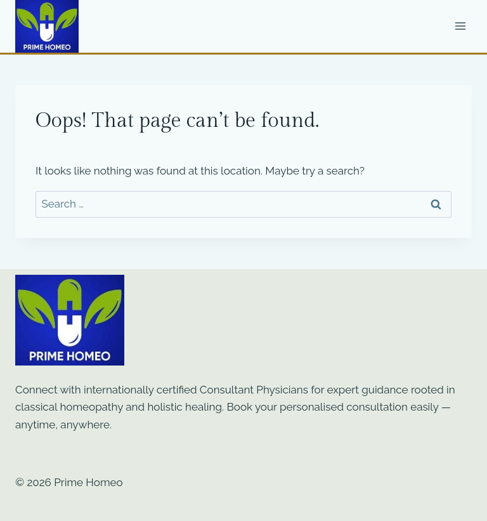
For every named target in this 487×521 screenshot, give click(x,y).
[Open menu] (460, 26)
